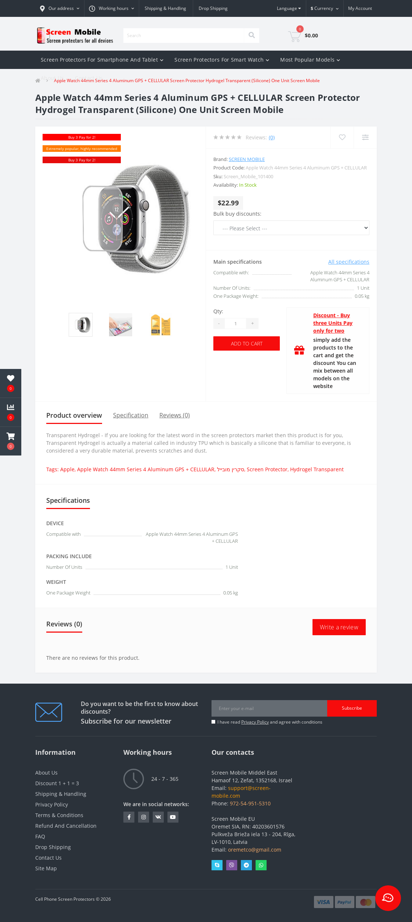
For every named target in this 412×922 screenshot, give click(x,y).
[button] (59, 8)
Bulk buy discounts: (237, 213)
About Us (52, 77)
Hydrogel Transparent (317, 469)
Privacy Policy (255, 722)
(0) (272, 137)
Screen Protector (267, 469)
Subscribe (352, 708)
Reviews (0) (174, 415)
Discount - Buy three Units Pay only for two (333, 323)
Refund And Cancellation (66, 825)
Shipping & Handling (165, 8)
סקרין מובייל (230, 469)
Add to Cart (247, 343)
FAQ (40, 836)
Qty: (218, 311)
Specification (130, 415)
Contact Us (88, 77)
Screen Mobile (247, 159)
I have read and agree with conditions (269, 722)
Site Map (46, 868)
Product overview (74, 415)
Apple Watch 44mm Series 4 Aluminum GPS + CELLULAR (145, 469)
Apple (67, 469)
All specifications (348, 261)
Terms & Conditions (59, 815)
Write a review (339, 627)
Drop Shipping (213, 8)
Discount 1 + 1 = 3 (57, 783)
